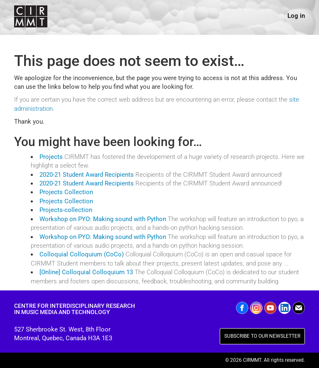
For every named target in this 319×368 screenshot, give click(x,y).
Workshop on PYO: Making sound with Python (102, 219)
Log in (296, 15)
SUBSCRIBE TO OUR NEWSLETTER (262, 336)
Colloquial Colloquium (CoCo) (81, 254)
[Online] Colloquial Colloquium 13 (86, 272)
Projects (51, 157)
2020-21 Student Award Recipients (86, 174)
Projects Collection (66, 192)
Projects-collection (65, 210)
